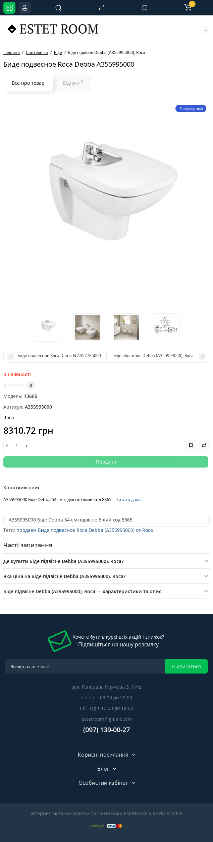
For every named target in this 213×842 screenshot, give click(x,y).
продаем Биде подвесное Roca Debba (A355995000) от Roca (84, 530)
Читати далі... (128, 499)
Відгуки (73, 82)
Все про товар (28, 83)
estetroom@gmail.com (107, 719)
